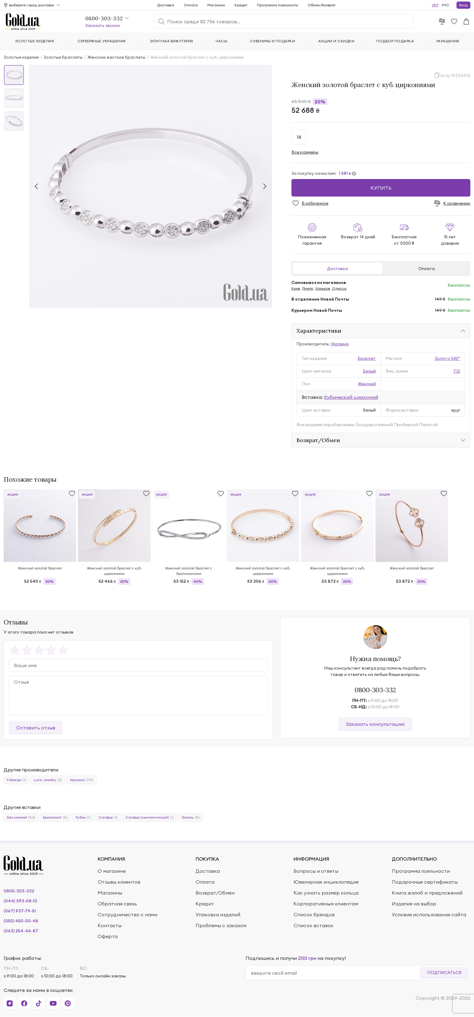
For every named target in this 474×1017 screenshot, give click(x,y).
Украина (340, 344)
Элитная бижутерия (171, 41)
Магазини (216, 5)
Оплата (426, 268)
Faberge (16, 780)
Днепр (307, 288)
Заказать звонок (102, 25)
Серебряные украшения (102, 41)
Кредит (241, 5)
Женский (367, 383)
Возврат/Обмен (318, 440)
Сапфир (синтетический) (149, 817)
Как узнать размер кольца (326, 893)
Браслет (367, 358)
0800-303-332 (375, 690)
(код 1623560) (455, 75)
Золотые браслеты (63, 57)
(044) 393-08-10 (20, 901)
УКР (435, 5)
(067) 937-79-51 (20, 911)
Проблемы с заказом (221, 925)
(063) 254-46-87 (21, 931)
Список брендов (314, 914)
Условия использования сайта (429, 914)
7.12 (456, 371)
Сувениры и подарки (272, 41)
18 (299, 137)
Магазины (110, 893)
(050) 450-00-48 (21, 921)
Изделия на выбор (414, 904)
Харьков (322, 288)
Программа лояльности (277, 5)
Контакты (110, 925)
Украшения (447, 41)
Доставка (337, 268)
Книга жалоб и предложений (427, 893)
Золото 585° (447, 358)
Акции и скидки (336, 41)
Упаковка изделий (218, 914)
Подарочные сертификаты (425, 882)
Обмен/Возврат (322, 5)
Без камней (21, 817)
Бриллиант (55, 817)
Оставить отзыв (35, 728)
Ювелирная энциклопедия (326, 882)
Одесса (339, 288)
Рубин (83, 817)
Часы (221, 41)
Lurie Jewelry (48, 780)
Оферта (108, 936)
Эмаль (191, 817)
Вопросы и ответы (316, 871)
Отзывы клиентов (119, 882)
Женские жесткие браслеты (116, 57)
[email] (335, 973)
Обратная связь (117, 904)
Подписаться (444, 972)
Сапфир (108, 817)
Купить (381, 188)
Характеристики (319, 330)
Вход (463, 5)
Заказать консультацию (375, 724)
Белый (369, 371)
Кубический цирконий (351, 397)
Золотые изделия (21, 57)
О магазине (112, 871)
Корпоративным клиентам (326, 904)
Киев (295, 288)
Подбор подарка (395, 41)
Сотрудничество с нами (127, 914)
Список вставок (313, 925)
